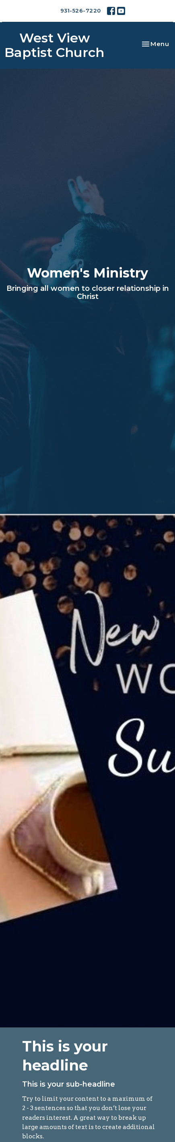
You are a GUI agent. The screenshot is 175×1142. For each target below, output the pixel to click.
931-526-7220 (80, 10)
